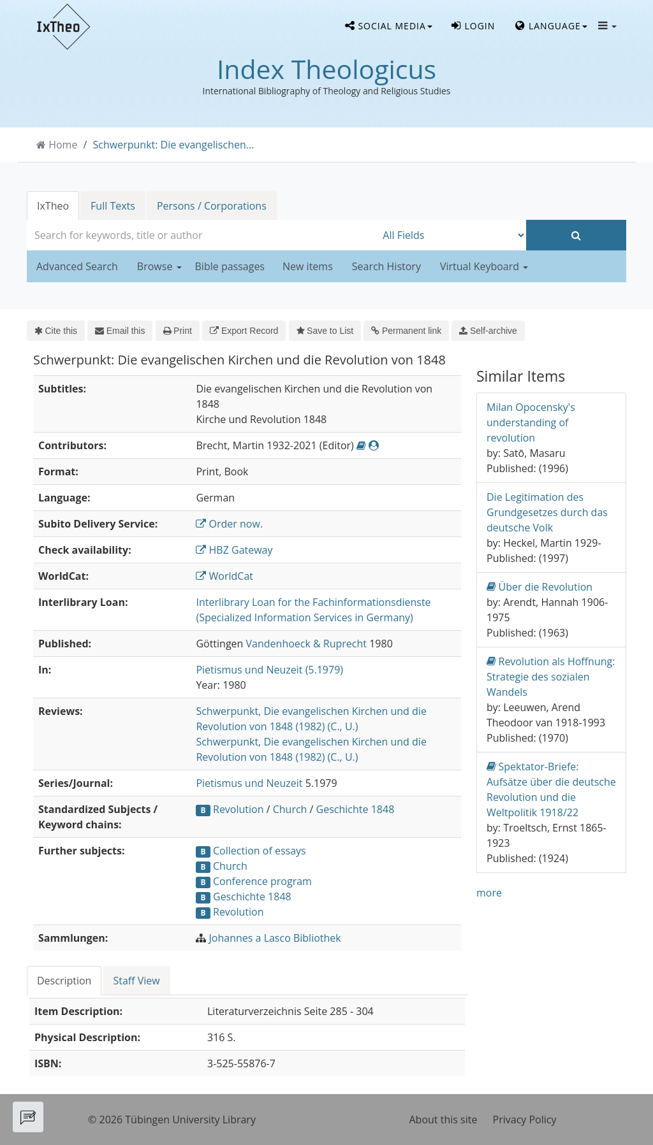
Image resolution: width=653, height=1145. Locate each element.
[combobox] (201, 235)
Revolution (238, 809)
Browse (159, 266)
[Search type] (451, 235)
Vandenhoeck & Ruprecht (306, 644)
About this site (443, 1120)
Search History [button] (386, 266)
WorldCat (224, 576)
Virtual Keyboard (484, 266)
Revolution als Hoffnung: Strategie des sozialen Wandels (551, 676)
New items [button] (307, 266)
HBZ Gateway (234, 550)
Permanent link (406, 331)
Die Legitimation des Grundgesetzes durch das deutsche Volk (547, 512)
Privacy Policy (525, 1120)
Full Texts (113, 206)
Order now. (229, 524)
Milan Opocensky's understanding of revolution (531, 422)
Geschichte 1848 (355, 809)
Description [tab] (64, 981)
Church (290, 809)
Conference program (262, 881)
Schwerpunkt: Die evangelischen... (173, 145)
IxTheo (53, 206)
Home (62, 145)
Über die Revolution (539, 586)
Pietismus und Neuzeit (249, 783)
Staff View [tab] (136, 981)
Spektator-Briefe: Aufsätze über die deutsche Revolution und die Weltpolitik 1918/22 (551, 789)
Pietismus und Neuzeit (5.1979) (269, 670)
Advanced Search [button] (77, 266)
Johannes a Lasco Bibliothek (275, 938)
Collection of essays (259, 851)
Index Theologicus (326, 69)
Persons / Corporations (212, 206)
